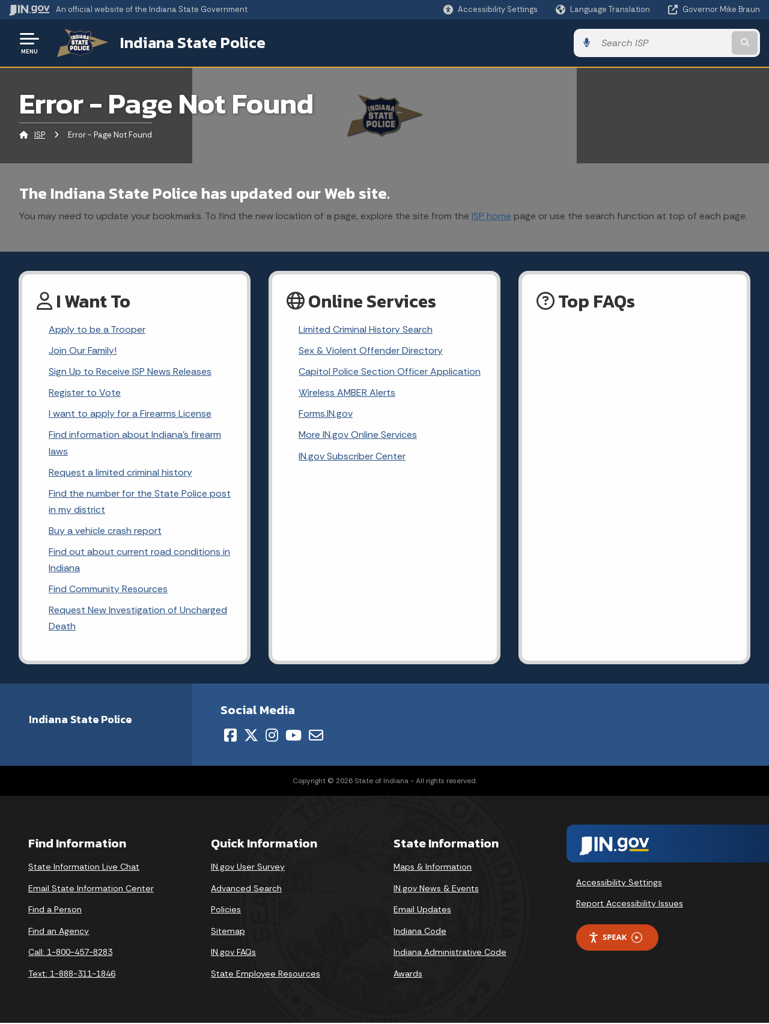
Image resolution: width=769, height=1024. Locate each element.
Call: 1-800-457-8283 (70, 953)
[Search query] (674, 43)
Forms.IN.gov (326, 414)
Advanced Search (246, 888)
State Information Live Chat (83, 867)
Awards (408, 974)
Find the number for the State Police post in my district (140, 501)
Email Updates (422, 910)
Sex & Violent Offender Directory (371, 350)
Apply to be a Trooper (97, 329)
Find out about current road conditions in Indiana (139, 560)
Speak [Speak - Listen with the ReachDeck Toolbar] (615, 938)
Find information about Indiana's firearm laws (135, 443)
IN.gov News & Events (436, 888)
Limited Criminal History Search (366, 329)
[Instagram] (272, 736)
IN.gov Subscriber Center (352, 456)
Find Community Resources (108, 589)
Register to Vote (85, 392)
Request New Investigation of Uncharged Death (138, 618)
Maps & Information (433, 867)
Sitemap (228, 931)
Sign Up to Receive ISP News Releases (130, 371)
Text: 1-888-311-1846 (71, 974)
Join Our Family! (83, 350)
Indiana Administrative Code (450, 953)
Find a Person (55, 910)
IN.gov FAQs (233, 953)
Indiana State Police (192, 42)
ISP (39, 135)
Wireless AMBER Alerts (347, 392)
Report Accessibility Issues (629, 904)
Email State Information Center (91, 888)
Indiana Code (420, 931)
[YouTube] (293, 736)
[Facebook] (230, 736)
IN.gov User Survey (248, 867)
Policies (226, 910)
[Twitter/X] (251, 736)
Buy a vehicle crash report (105, 531)
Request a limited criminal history (120, 472)
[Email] (316, 736)
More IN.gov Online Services (358, 435)
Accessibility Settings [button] (619, 882)
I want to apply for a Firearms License (130, 414)
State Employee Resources (265, 974)
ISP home (491, 215)
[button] (490, 9)
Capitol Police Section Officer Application (390, 371)
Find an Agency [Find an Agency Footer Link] (58, 931)
